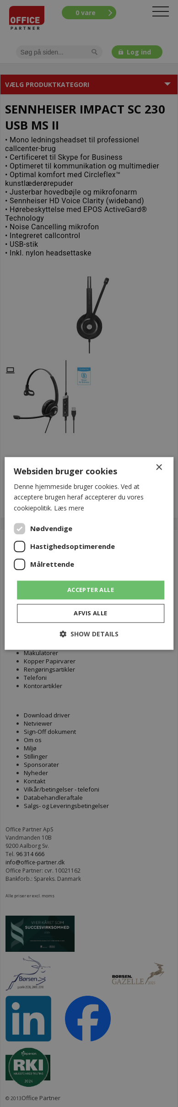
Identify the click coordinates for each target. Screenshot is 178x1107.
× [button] (158, 467)
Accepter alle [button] (90, 590)
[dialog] (89, 553)
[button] (89, 634)
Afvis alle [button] (90, 613)
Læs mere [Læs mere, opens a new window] (69, 508)
